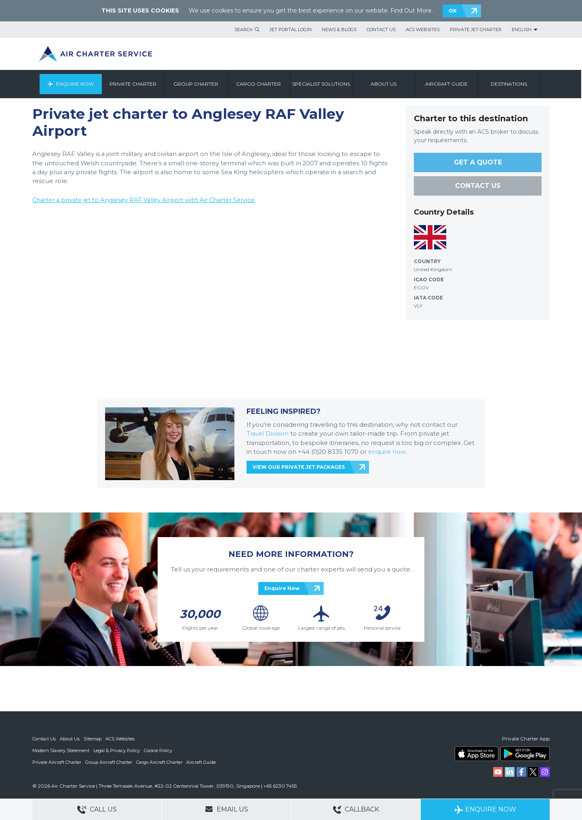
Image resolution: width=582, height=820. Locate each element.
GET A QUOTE (478, 162)
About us (385, 84)
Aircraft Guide (447, 84)
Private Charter (134, 84)
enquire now (387, 451)
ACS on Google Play (525, 753)
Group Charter (197, 84)
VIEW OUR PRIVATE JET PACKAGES (299, 466)
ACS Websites (423, 29)
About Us (70, 739)
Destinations (510, 84)
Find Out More (411, 10)
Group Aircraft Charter (108, 761)
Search (243, 29)
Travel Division (268, 433)
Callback (356, 809)
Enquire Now (76, 84)
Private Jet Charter (476, 29)
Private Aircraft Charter (56, 761)
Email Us (226, 809)
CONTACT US (478, 186)
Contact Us (381, 29)
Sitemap (92, 739)
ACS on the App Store (476, 753)
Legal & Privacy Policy (116, 750)
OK (453, 11)
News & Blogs (339, 29)
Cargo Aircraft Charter (159, 761)
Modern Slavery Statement (60, 750)
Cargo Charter (259, 84)
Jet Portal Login (291, 29)
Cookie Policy (158, 750)
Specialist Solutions (322, 84)
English (521, 29)
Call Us (97, 809)
